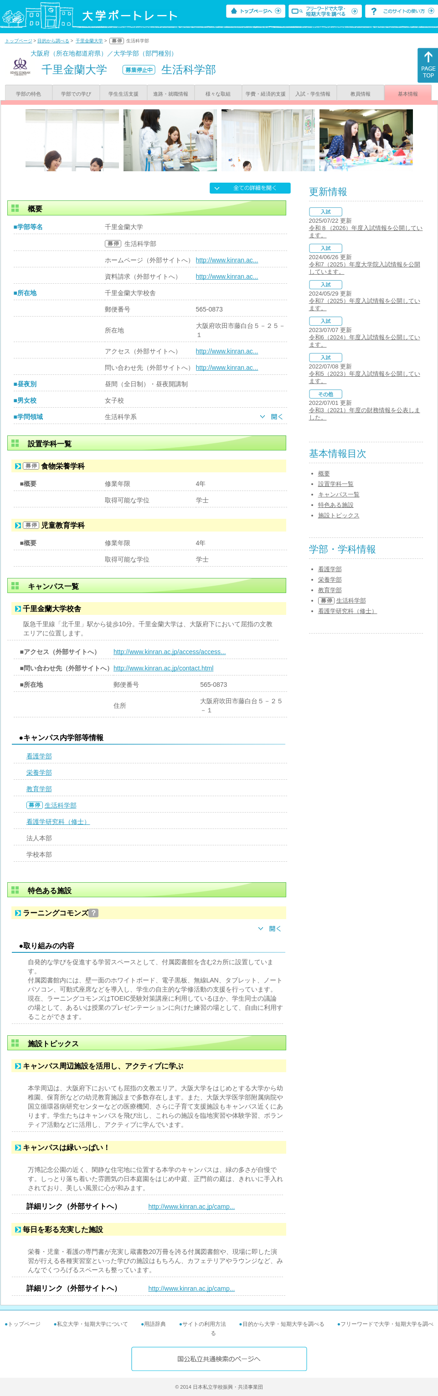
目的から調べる (53, 40)
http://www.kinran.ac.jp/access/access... (169, 651)
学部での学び (76, 94)
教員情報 (360, 94)
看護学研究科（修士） (58, 821)
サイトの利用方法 (204, 1324)
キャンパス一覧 (339, 494)
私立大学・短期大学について (92, 1324)
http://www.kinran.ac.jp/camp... (192, 1206)
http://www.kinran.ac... (227, 260)
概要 (324, 473)
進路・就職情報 (170, 94)
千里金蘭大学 (89, 40)
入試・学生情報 (312, 94)
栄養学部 (39, 772)
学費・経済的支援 (266, 94)
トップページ (18, 40)
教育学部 (39, 789)
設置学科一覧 (336, 484)
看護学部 (39, 756)
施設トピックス (339, 515)
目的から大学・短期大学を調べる (283, 1324)
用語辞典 (155, 1324)
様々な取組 (218, 94)
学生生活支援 (123, 94)
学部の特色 (28, 94)
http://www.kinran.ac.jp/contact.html (163, 668)
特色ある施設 (336, 504)
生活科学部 (61, 805)
